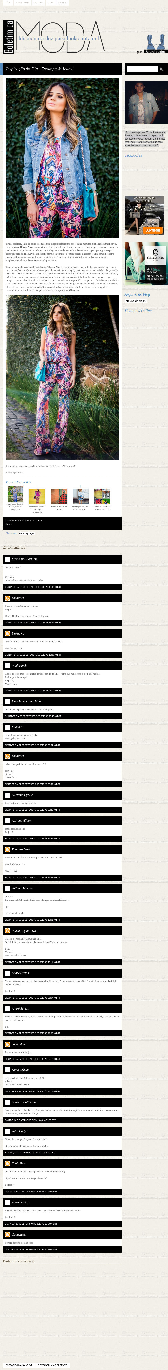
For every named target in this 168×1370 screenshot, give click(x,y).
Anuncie (62, 3)
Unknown (18, 598)
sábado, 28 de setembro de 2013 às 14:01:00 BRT (30, 1120)
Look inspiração (26, 533)
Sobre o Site (23, 3)
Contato (38, 3)
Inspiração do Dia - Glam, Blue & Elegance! (15, 498)
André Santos (20, 973)
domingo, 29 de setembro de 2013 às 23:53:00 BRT (31, 1249)
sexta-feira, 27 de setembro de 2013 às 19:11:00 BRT (32, 962)
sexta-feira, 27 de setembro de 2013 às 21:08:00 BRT (32, 1033)
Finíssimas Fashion (24, 559)
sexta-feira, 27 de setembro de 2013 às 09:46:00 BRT (32, 810)
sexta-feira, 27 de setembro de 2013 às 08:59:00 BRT (32, 784)
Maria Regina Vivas (24, 930)
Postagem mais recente (52, 1365)
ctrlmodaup (19, 1044)
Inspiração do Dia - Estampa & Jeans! (40, 68)
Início (8, 3)
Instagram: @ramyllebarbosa (34, 616)
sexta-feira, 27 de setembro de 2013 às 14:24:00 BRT (32, 839)
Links (51, 3)
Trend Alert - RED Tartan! (59, 499)
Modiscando (19, 665)
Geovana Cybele (22, 795)
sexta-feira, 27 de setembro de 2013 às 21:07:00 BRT (32, 998)
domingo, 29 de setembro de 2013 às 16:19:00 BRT (31, 1224)
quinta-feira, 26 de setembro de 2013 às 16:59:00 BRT (33, 623)
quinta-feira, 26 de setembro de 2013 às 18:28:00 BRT (33, 655)
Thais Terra (19, 1163)
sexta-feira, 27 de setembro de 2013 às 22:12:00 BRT (32, 1059)
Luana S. (17, 727)
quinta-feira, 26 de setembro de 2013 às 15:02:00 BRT (33, 587)
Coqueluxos (19, 1234)
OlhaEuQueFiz (12, 616)
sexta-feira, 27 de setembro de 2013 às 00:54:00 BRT (32, 745)
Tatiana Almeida (22, 888)
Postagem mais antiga (19, 1365)
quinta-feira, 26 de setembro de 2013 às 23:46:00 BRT (33, 716)
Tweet (9, 524)
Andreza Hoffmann (24, 1102)
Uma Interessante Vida (26, 701)
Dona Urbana (20, 1069)
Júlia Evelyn (20, 1131)
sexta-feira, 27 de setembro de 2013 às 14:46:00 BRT (32, 878)
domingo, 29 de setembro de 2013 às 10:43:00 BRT (31, 1192)
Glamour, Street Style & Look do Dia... (102, 499)
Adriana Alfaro (21, 820)
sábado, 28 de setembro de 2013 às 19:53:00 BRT (30, 1153)
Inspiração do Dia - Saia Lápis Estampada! (37, 500)
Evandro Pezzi (21, 849)
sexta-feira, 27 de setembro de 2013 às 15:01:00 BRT (32, 920)
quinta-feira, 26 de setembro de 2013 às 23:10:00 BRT (33, 691)
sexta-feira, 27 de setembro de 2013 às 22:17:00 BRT (32, 1091)
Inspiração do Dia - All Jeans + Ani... (80, 499)
